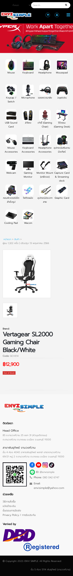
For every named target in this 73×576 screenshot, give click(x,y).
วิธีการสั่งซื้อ (9, 502)
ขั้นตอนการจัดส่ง (12, 510)
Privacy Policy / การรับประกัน (19, 515)
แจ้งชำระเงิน (9, 506)
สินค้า (16, 239)
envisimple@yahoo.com (49, 488)
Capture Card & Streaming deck (62, 172)
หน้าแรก (7, 239)
